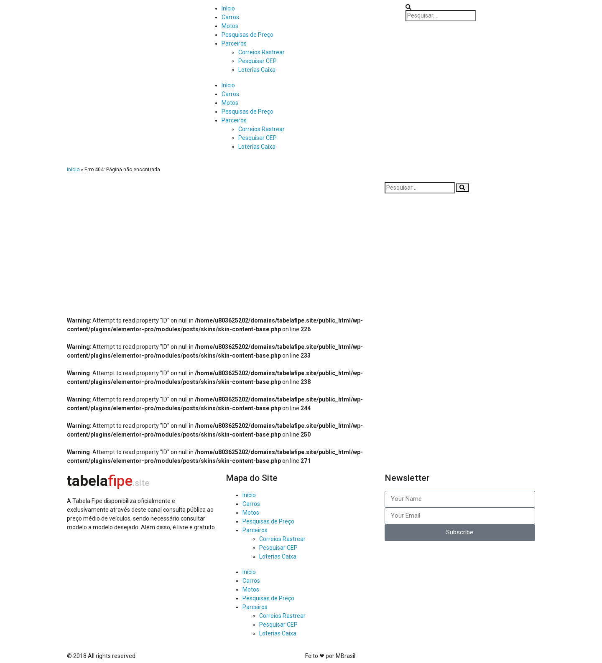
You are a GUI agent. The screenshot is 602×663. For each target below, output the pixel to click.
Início (228, 8)
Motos (230, 26)
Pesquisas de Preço (247, 34)
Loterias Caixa (256, 69)
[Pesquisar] (462, 187)
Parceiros (234, 43)
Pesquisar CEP (257, 61)
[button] (502, 7)
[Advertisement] (221, 240)
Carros (230, 17)
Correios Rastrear (261, 52)
